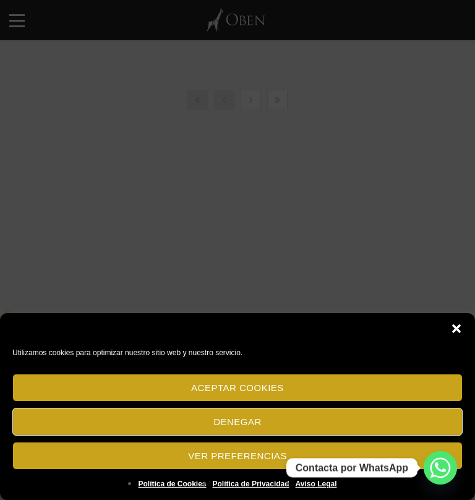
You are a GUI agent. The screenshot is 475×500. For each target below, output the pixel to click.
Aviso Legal (316, 484)
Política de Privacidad (251, 484)
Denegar (237, 421)
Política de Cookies (172, 484)
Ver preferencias (237, 455)
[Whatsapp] (440, 468)
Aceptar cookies (237, 387)
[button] (456, 328)
